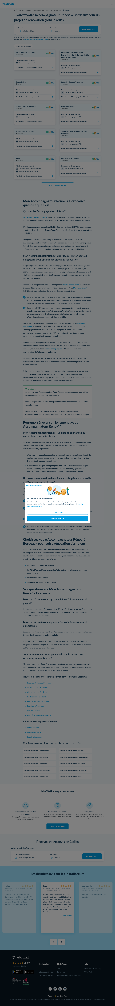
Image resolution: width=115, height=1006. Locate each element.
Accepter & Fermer (57, 518)
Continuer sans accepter (34, 485)
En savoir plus (57, 512)
